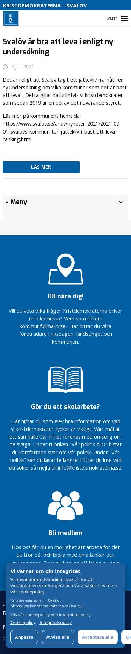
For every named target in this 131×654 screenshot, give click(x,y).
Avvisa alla (58, 637)
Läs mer (41, 167)
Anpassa (24, 637)
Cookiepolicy (22, 622)
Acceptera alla (97, 637)
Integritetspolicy (55, 622)
